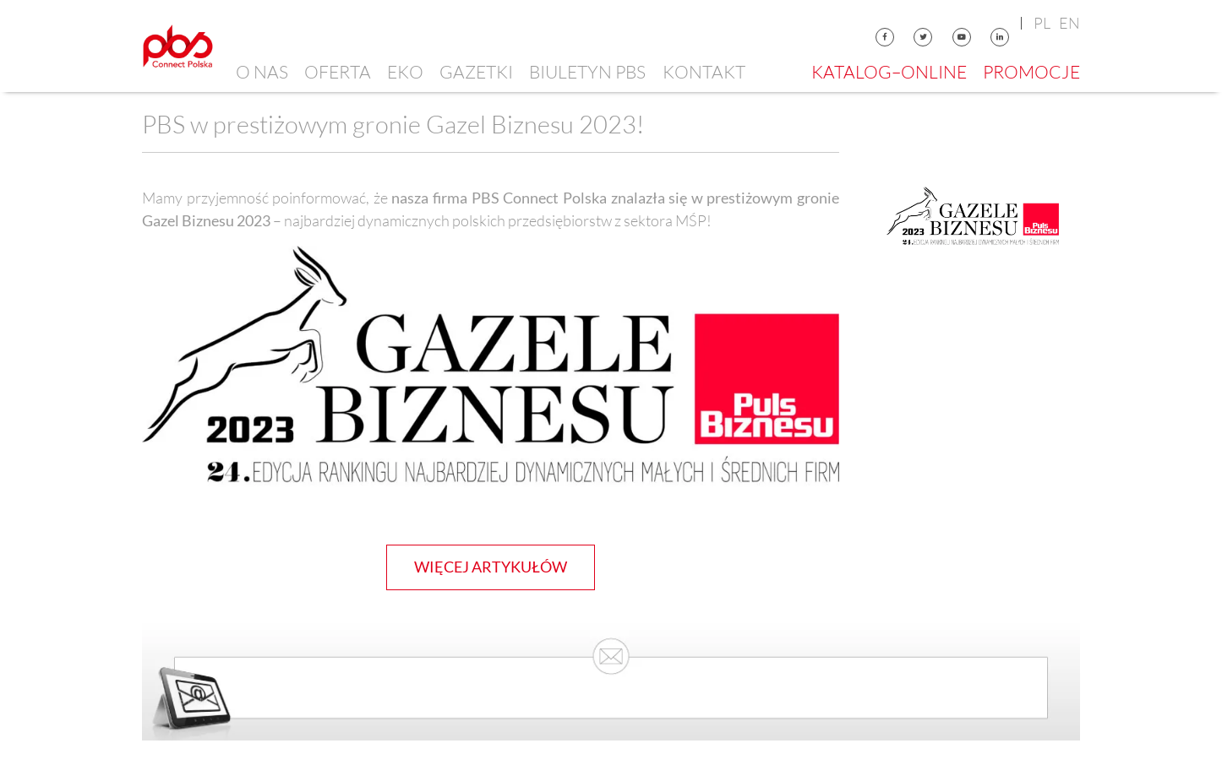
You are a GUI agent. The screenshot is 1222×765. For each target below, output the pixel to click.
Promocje (1031, 72)
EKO (405, 72)
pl (1042, 23)
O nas (262, 72)
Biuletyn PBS (587, 72)
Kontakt (704, 72)
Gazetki (476, 72)
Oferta (337, 72)
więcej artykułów (490, 567)
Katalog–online (889, 72)
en (1069, 23)
